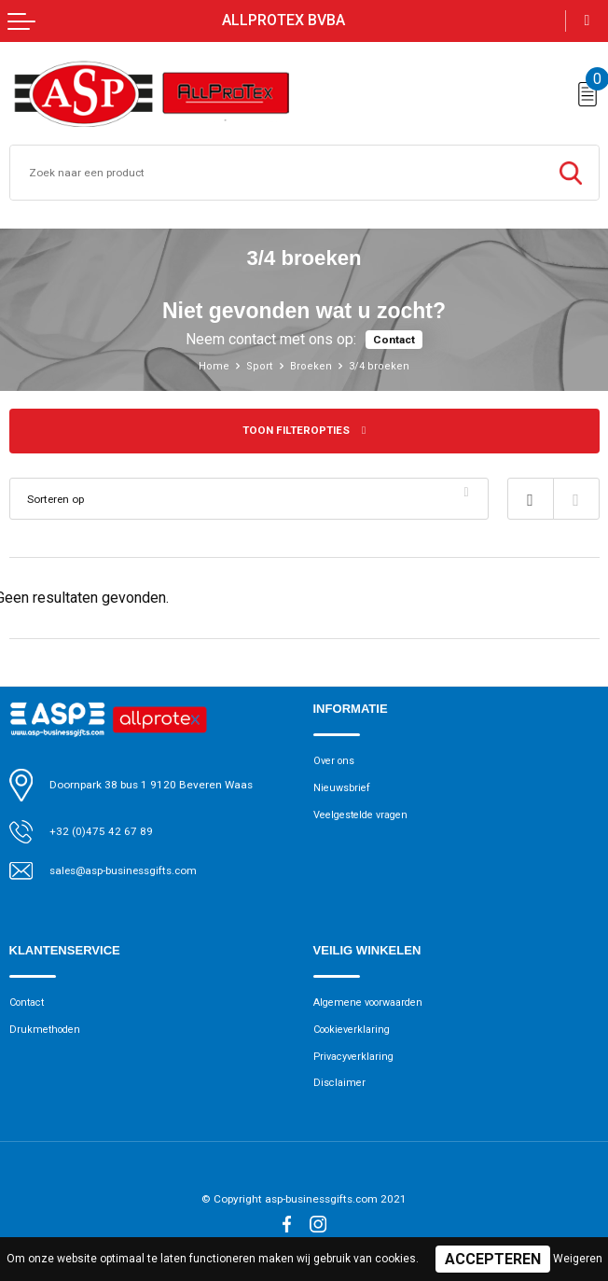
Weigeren (577, 1258)
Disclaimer (340, 1084)
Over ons (335, 761)
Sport (259, 366)
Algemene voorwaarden (372, 1002)
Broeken (311, 366)
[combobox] (276, 173)
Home (214, 366)
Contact (394, 339)
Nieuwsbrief (343, 788)
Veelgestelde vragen (365, 815)
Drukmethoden (47, 1029)
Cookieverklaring (355, 1029)
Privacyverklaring (355, 1057)
